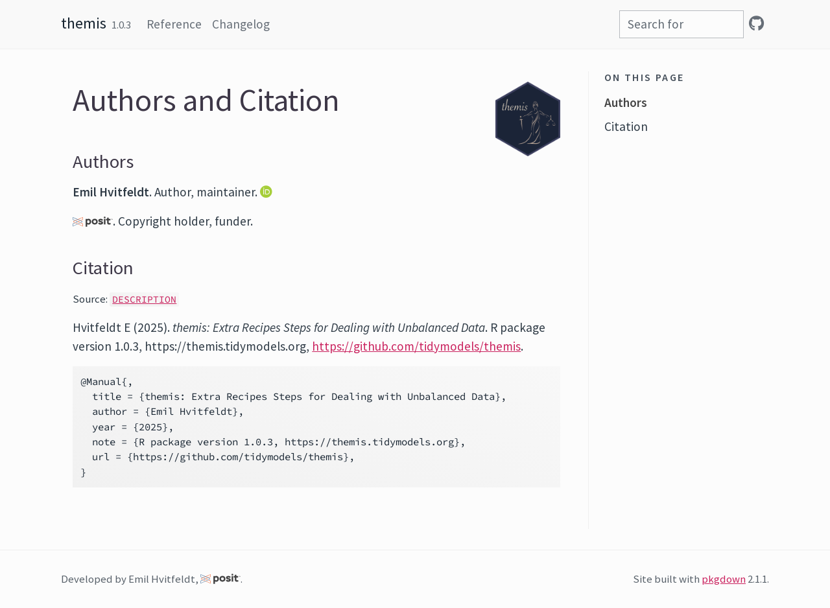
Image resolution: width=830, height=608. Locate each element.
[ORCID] (267, 192)
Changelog (241, 24)
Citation (626, 126)
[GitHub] (756, 23)
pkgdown (724, 579)
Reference (174, 24)
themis (83, 23)
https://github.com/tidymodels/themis (416, 346)
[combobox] (681, 24)
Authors (625, 102)
